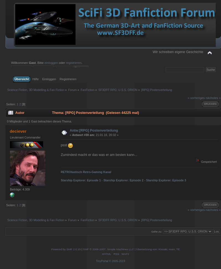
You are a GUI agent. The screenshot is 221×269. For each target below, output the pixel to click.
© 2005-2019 (117, 261)
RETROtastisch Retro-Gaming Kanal (86, 172)
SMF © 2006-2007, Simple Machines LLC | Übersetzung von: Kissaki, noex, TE (131, 249)
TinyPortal (102, 261)
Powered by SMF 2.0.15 (66, 249)
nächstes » (213, 98)
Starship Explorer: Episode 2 (123, 180)
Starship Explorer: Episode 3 (166, 180)
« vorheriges (196, 98)
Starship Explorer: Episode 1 (81, 180)
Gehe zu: (156, 231)
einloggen (51, 62)
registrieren (73, 62)
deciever (18, 131)
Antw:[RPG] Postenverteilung (94, 130)
